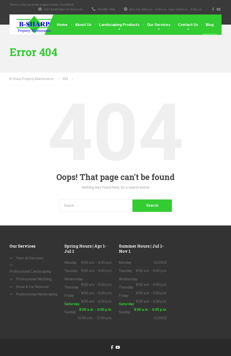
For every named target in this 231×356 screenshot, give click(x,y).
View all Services (29, 258)
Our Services (158, 24)
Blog (210, 24)
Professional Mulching (34, 279)
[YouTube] (219, 9)
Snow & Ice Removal (32, 287)
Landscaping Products (119, 24)
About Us (83, 24)
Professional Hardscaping (36, 294)
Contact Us (188, 24)
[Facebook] (213, 9)
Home (62, 24)
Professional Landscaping (30, 271)
